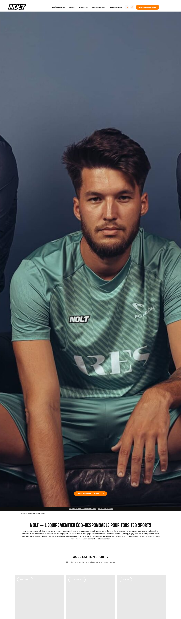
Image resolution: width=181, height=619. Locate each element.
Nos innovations (98, 7)
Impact (72, 7)
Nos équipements (58, 7)
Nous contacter (116, 7)
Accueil (24, 513)
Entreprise (83, 7)
